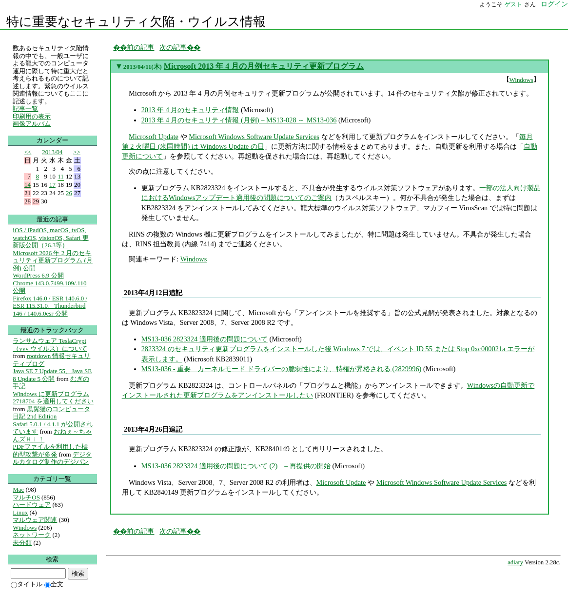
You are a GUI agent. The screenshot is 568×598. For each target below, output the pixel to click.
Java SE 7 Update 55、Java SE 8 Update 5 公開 (52, 374)
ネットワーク (32, 534)
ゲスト (513, 4)
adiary (515, 562)
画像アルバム (32, 123)
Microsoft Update (153, 136)
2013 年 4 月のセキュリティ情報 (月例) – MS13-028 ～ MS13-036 (239, 120)
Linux (20, 512)
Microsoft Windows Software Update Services (254, 136)
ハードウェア (32, 504)
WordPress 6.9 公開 (38, 275)
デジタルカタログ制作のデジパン (52, 458)
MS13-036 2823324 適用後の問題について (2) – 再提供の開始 (236, 466)
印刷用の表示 (32, 116)
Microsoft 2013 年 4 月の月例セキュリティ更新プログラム (264, 66)
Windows (521, 79)
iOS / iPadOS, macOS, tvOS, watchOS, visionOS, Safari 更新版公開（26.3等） (50, 237)
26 (69, 193)
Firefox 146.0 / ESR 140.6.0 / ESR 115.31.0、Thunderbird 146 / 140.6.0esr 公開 (50, 306)
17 (52, 184)
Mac (18, 489)
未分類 (22, 542)
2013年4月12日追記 (153, 293)
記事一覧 (25, 108)
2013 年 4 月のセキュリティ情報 (190, 110)
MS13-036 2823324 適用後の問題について (204, 339)
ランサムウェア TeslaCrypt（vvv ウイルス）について (50, 344)
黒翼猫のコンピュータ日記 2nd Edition (51, 412)
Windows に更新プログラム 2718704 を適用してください (53, 397)
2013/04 (52, 152)
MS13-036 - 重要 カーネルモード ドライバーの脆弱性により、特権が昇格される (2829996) (281, 369)
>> (76, 152)
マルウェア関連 (35, 519)
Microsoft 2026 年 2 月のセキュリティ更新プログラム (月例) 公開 (53, 260)
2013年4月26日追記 (153, 429)
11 (60, 176)
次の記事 (173, 47)
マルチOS (26, 497)
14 (27, 184)
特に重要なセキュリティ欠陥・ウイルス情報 (136, 22)
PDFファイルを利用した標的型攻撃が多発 (50, 450)
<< (28, 152)
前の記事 (140, 47)
